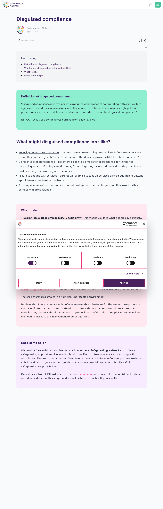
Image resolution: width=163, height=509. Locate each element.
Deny (39, 283)
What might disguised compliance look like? (47, 68)
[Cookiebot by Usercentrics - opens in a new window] (124, 224)
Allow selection (81, 283)
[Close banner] (144, 224)
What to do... (30, 71)
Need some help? (33, 75)
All (146, 47)
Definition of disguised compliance (42, 64)
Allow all (124, 283)
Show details (132, 273)
